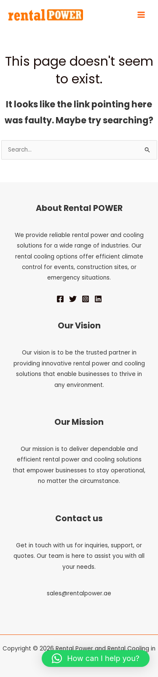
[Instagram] (85, 299)
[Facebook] (60, 299)
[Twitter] (73, 299)
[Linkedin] (98, 299)
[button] (96, 658)
